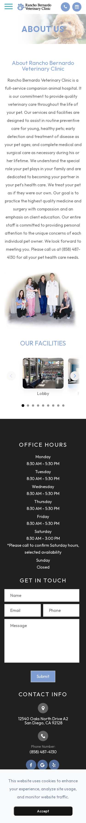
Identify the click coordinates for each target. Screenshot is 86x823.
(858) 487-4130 (43, 751)
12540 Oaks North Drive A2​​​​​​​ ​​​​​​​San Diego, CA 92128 (43, 720)
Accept (43, 811)
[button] (74, 375)
